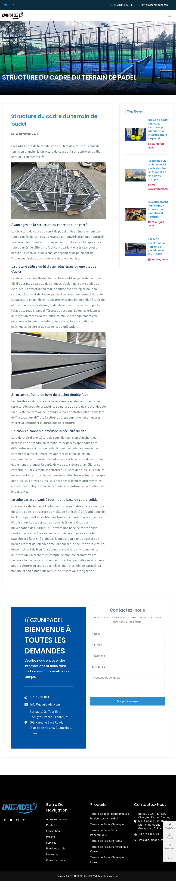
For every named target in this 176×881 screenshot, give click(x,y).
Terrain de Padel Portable (106, 841)
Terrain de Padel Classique (107, 824)
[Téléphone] (127, 656)
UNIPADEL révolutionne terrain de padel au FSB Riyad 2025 (156, 247)
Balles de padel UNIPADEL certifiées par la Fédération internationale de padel (158, 129)
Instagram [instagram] (17, 819)
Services (51, 843)
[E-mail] (127, 645)
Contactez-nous (56, 860)
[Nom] (127, 634)
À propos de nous (56, 819)
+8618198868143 (123, 5)
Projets (50, 837)
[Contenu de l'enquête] (127, 684)
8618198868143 (40, 697)
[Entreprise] (127, 667)
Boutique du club (56, 848)
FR (7, 5)
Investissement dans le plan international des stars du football (158, 209)
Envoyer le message (127, 701)
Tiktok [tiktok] (23, 819)
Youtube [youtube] (11, 819)
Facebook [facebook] (4, 819)
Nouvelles (52, 854)
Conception (53, 831)
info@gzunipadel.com (155, 5)
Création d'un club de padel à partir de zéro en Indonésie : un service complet (158, 170)
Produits (51, 825)
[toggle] (170, 15)
